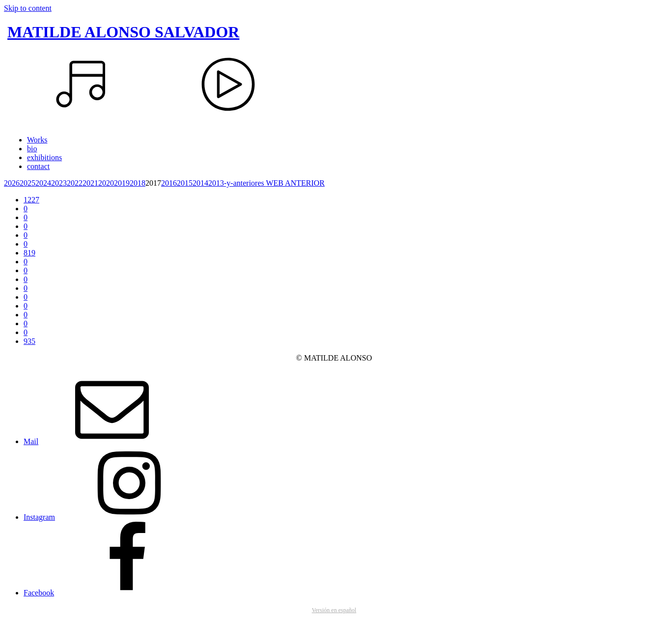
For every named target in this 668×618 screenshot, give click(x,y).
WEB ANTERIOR (295, 183)
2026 (12, 183)
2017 (153, 183)
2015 (185, 183)
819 (29, 253)
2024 (43, 183)
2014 (200, 183)
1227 (31, 200)
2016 (169, 183)
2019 (122, 183)
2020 (106, 183)
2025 (27, 183)
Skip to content (28, 8)
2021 (90, 183)
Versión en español (334, 610)
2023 (59, 183)
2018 (137, 183)
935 (29, 341)
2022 (75, 183)
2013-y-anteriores (237, 183)
